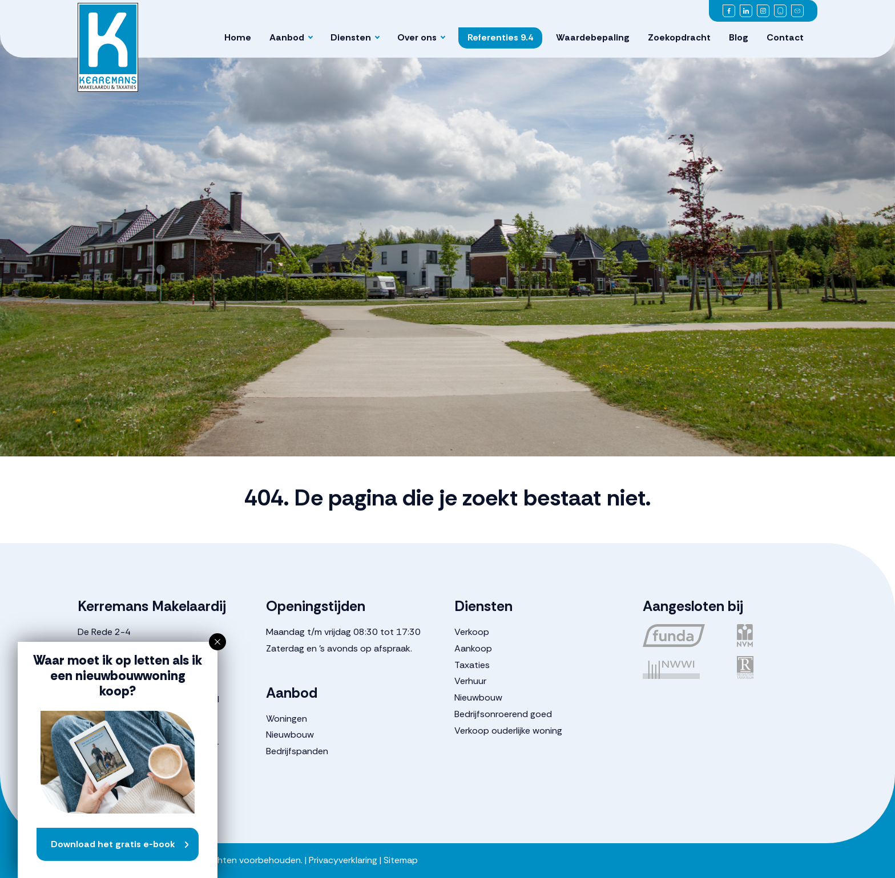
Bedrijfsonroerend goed (503, 714)
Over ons (417, 37)
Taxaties (472, 665)
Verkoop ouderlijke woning (508, 731)
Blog (738, 37)
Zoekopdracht (679, 37)
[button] (217, 641)
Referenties (500, 37)
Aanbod (286, 37)
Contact (785, 37)
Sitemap (401, 860)
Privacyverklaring (343, 860)
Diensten (350, 37)
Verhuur (470, 681)
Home (237, 37)
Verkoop (471, 632)
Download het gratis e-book (113, 844)
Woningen (286, 719)
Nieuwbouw (290, 735)
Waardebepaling (593, 37)
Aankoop (473, 648)
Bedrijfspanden (297, 751)
